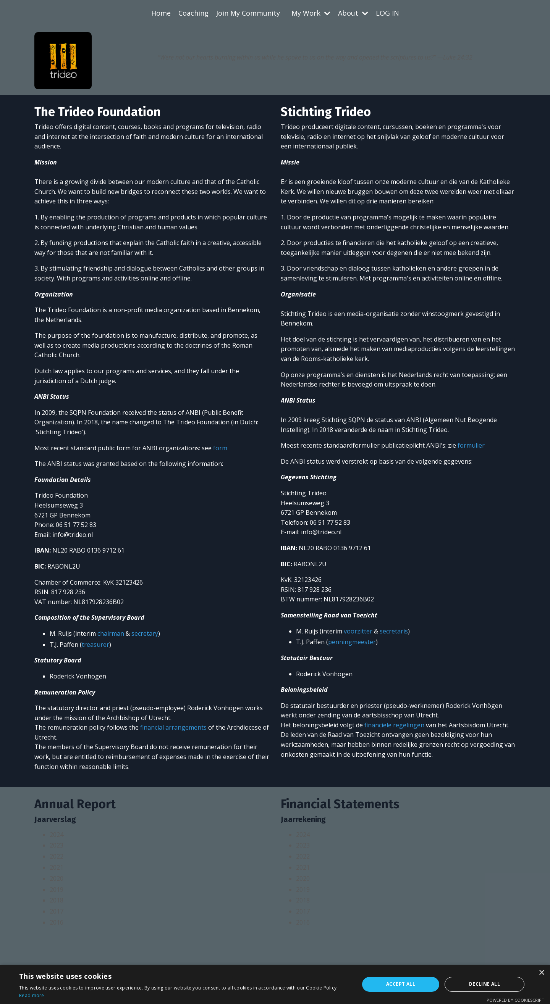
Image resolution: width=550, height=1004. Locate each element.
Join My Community (248, 13)
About (353, 13)
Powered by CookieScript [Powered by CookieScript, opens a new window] (515, 1000)
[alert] (275, 984)
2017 (56, 911)
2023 (56, 845)
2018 (56, 900)
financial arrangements (173, 727)
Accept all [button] (400, 984)
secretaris (394, 631)
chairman (110, 633)
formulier (471, 445)
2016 (56, 922)
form (220, 448)
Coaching (193, 13)
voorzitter (358, 631)
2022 (56, 856)
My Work (310, 13)
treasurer (95, 644)
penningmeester (352, 642)
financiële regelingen (394, 725)
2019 (56, 889)
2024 (56, 834)
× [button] (541, 973)
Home (161, 13)
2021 (56, 867)
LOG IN (387, 13)
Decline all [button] (484, 984)
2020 (56, 878)
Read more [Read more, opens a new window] (31, 995)
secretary (144, 633)
